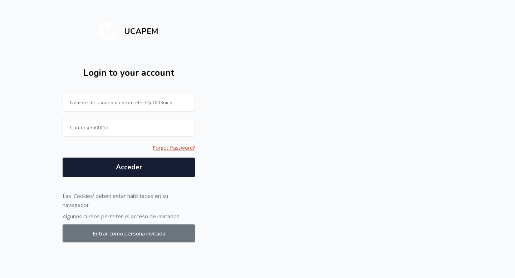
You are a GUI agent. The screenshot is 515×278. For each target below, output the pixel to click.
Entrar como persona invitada (129, 233)
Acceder (129, 167)
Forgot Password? (174, 147)
